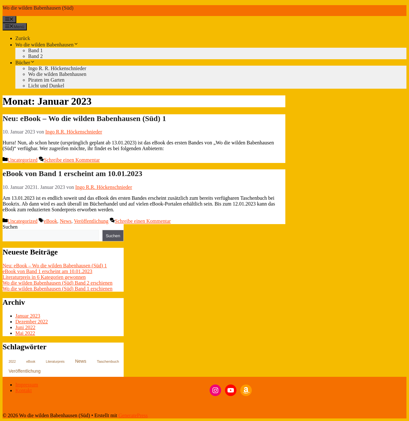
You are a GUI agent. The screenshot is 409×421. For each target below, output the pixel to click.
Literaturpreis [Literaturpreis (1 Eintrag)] (55, 361)
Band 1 (35, 50)
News (65, 221)
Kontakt (23, 390)
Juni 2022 (25, 327)
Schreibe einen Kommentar (72, 160)
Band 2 (35, 56)
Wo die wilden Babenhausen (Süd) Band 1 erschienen (57, 288)
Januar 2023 (27, 316)
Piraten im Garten (46, 80)
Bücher (25, 62)
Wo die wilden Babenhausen (47, 44)
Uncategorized (22, 160)
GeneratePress (133, 415)
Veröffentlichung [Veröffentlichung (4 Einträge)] (25, 371)
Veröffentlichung (91, 221)
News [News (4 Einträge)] (80, 361)
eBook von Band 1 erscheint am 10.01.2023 (72, 173)
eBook (50, 221)
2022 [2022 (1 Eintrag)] (12, 361)
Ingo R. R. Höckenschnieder (57, 68)
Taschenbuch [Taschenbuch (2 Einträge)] (108, 361)
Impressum (26, 384)
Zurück (22, 38)
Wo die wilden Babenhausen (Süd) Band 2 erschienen (57, 283)
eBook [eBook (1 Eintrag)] (30, 361)
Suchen (10, 227)
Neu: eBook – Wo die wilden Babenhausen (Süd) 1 (84, 118)
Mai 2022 (25, 333)
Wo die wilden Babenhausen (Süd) (38, 8)
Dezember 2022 (31, 321)
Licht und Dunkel (46, 85)
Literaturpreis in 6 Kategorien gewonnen (44, 277)
